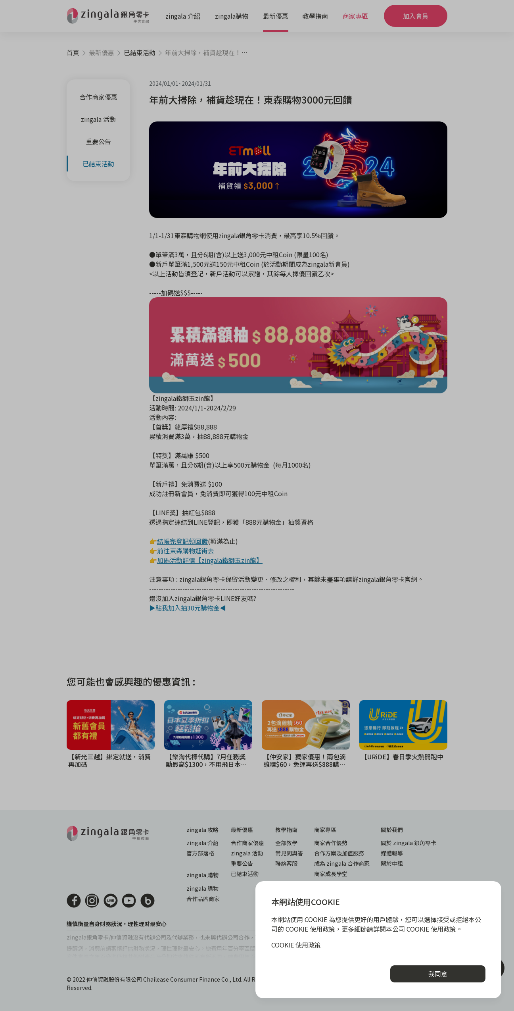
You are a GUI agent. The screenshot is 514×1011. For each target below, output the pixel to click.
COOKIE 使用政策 (296, 944)
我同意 (437, 973)
